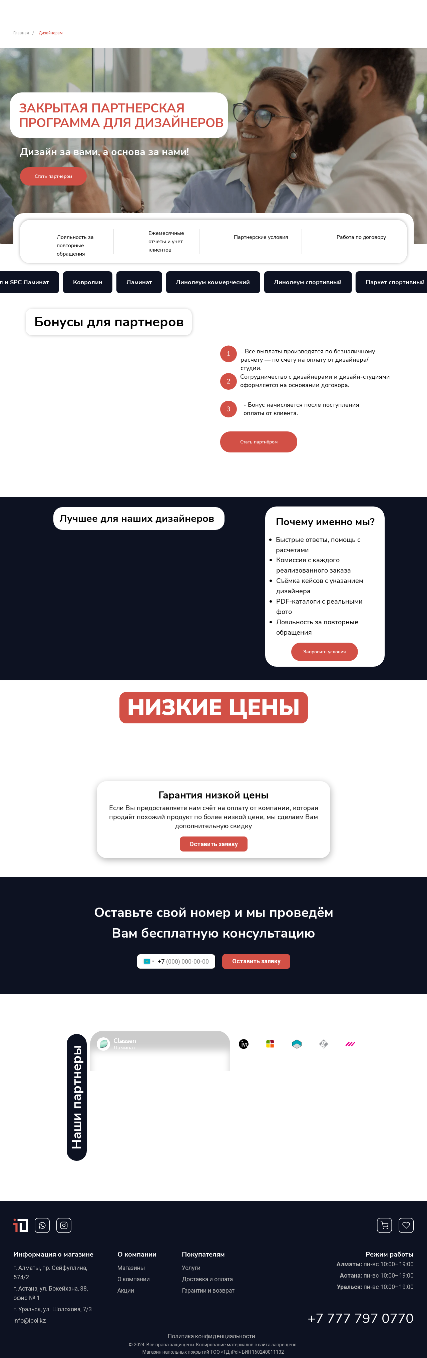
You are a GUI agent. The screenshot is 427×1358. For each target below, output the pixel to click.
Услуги (191, 1267)
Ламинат (147, 282)
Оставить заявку (256, 961)
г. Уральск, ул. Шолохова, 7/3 (52, 1309)
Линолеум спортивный (316, 282)
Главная (21, 33)
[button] (53, 176)
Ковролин (95, 282)
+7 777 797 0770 (361, 1319)
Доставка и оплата (207, 1279)
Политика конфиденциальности (211, 1336)
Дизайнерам (51, 33)
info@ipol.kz (29, 1320)
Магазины (131, 1267)
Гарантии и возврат (208, 1290)
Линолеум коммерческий (221, 282)
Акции (125, 1290)
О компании (133, 1279)
